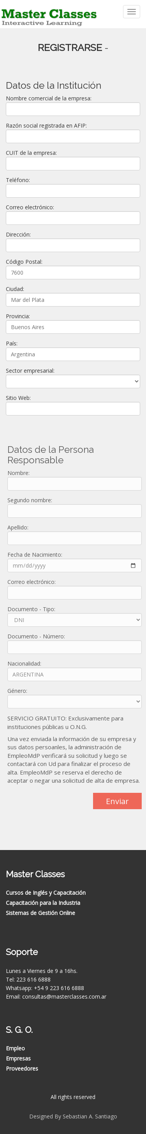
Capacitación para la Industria (43, 902)
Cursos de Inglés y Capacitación (46, 892)
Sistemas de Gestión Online (40, 913)
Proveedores (22, 1068)
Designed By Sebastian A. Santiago (73, 1116)
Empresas (18, 1058)
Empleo (15, 1048)
